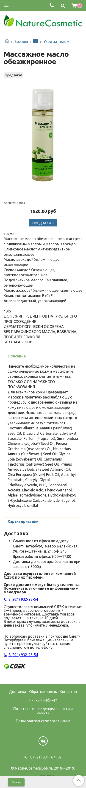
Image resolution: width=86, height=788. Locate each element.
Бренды (21, 41)
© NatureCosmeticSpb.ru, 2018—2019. (43, 768)
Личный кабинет (43, 700)
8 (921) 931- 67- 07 (45, 757)
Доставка (17, 692)
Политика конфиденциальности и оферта (43, 710)
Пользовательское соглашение (43, 721)
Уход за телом (56, 41)
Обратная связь (43, 692)
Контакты (68, 692)
